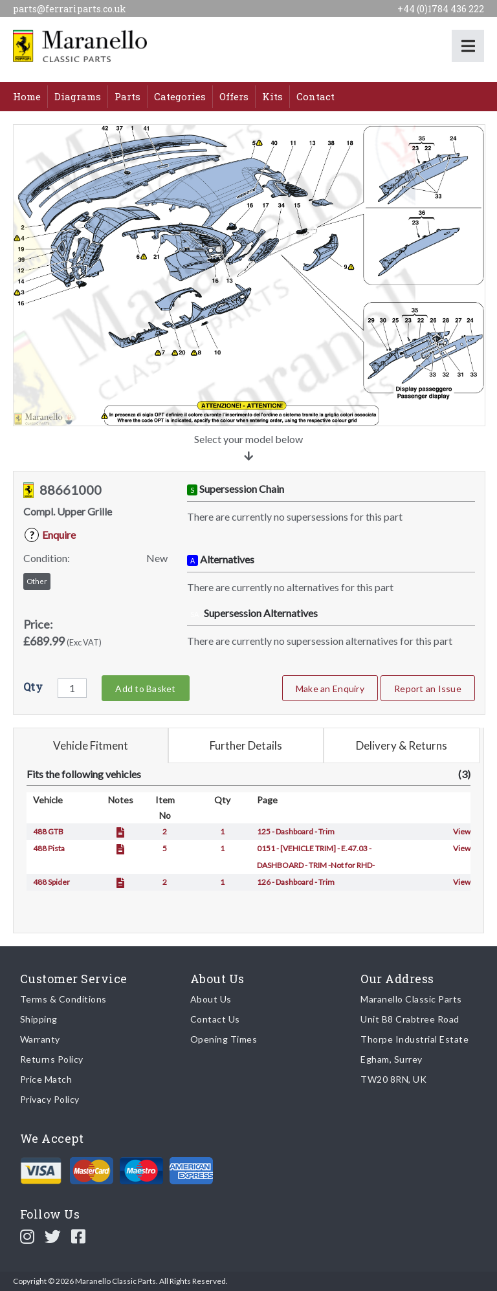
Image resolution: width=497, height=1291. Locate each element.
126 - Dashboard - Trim (296, 882)
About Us (211, 998)
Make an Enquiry (330, 688)
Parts (127, 96)
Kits (272, 96)
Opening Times (224, 1039)
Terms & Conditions (63, 998)
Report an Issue (427, 688)
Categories (180, 96)
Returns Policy (51, 1059)
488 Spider (51, 882)
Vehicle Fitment (90, 745)
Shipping (39, 1019)
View (461, 831)
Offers (233, 96)
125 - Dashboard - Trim (296, 831)
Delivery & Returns (401, 745)
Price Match (46, 1079)
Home (27, 96)
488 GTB (48, 831)
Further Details (246, 745)
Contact (315, 96)
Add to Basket (145, 688)
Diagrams (77, 96)
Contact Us (215, 1019)
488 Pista (49, 848)
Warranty (40, 1039)
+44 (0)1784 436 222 (440, 9)
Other (37, 581)
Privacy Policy (50, 1099)
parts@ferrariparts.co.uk (69, 9)
